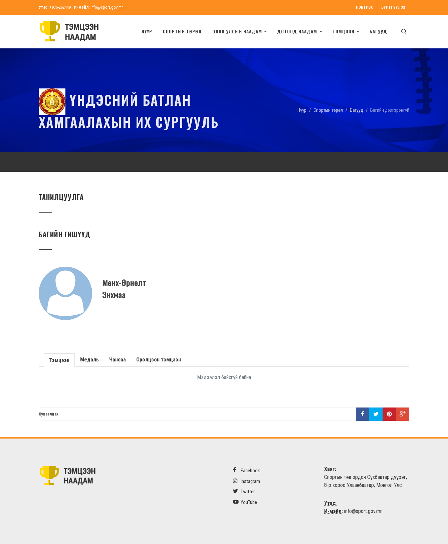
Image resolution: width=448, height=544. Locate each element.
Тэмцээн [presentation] (59, 360)
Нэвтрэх (364, 7)
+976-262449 (60, 7)
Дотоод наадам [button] (297, 31)
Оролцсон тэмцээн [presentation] (158, 359)
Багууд (356, 110)
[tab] (59, 359)
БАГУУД (378, 31)
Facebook (246, 470)
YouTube (245, 502)
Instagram (246, 481)
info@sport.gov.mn (107, 7)
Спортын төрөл (182, 31)
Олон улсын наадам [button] (237, 31)
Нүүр (147, 31)
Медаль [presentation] (89, 359)
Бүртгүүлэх (393, 7)
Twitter (244, 491)
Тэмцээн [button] (344, 31)
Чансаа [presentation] (117, 359)
